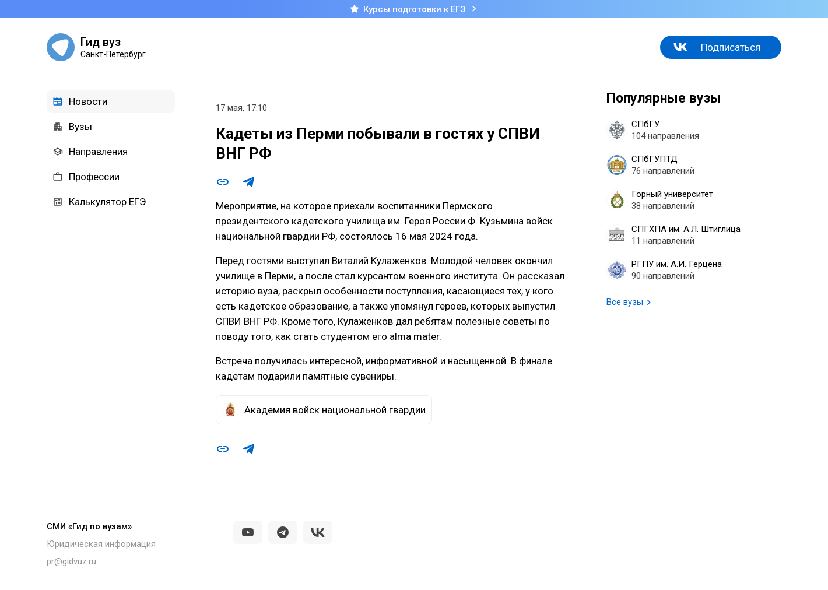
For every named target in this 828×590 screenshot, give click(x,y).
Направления (90, 151)
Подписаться (730, 47)
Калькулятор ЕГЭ (99, 201)
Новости (79, 101)
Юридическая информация (101, 544)
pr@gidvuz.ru (71, 561)
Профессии (86, 176)
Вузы (72, 126)
